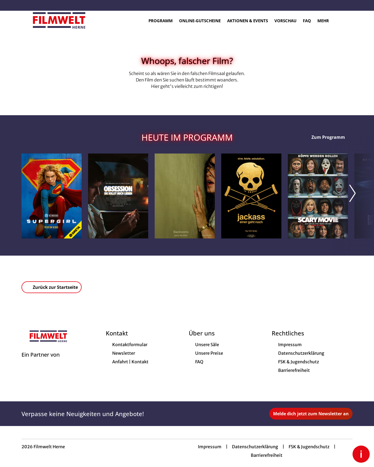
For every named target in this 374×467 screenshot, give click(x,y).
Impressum (210, 446)
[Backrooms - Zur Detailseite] (185, 196)
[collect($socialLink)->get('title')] (9, 5)
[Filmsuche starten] (347, 20)
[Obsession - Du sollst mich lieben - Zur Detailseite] (118, 196)
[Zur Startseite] (59, 20)
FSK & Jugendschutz (309, 446)
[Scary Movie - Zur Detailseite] (318, 196)
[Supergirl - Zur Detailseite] (51, 196)
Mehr (326, 20)
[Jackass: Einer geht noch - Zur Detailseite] (251, 196)
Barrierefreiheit (266, 455)
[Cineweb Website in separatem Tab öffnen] (40, 361)
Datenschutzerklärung (255, 446)
